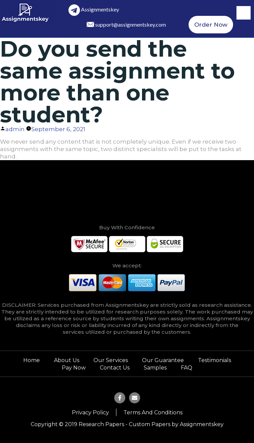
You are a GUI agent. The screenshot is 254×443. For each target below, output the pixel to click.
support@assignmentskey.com (130, 24)
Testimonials (214, 360)
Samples (155, 367)
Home (31, 360)
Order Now (210, 24)
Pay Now (74, 367)
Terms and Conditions (152, 412)
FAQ (186, 367)
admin (15, 129)
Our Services (110, 360)
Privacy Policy (90, 412)
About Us (66, 360)
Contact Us (115, 367)
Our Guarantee (163, 360)
